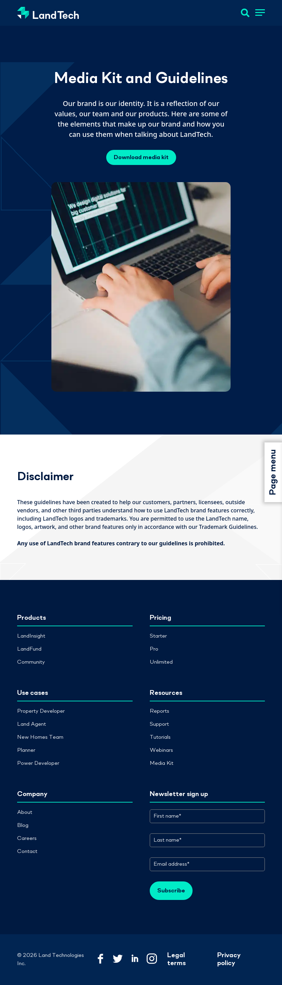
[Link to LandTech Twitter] (117, 959)
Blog (22, 825)
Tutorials (160, 737)
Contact (27, 851)
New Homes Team (40, 737)
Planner (26, 750)
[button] (260, 13)
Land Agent (31, 724)
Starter (158, 636)
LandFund (29, 649)
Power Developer (38, 763)
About (24, 812)
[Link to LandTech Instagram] (152, 959)
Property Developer (41, 711)
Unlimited (161, 662)
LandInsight (31, 636)
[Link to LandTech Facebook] (100, 959)
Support (159, 724)
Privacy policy (229, 959)
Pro (154, 649)
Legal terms (176, 959)
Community (31, 662)
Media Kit (161, 763)
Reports (159, 711)
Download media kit (141, 157)
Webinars (161, 750)
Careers (27, 838)
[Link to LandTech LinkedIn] (135, 959)
